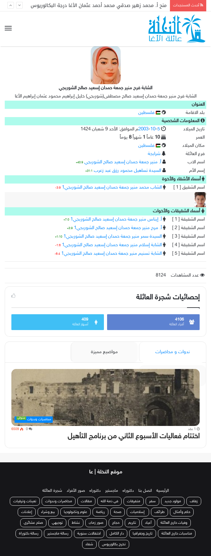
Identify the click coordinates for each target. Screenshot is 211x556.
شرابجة (154, 154)
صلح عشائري (33, 523)
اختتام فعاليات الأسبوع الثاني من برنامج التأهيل (134, 436)
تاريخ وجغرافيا (143, 533)
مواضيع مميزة (104, 352)
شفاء (89, 544)
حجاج (115, 523)
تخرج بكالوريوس (114, 544)
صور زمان (96, 523)
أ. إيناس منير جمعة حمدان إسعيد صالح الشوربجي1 (116, 219)
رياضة (100, 512)
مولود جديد (173, 501)
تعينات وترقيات (24, 501)
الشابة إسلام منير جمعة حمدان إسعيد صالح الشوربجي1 (112, 245)
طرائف (159, 512)
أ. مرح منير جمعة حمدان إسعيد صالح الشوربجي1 (118, 228)
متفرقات (133, 501)
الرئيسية (162, 490)
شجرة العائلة (52, 490)
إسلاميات (138, 512)
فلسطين (149, 113)
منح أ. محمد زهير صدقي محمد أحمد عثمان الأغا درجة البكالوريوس (99, 5)
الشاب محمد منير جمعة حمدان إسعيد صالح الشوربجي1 (112, 187)
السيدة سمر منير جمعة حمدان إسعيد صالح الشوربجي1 (112, 236)
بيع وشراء (48, 512)
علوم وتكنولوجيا (75, 512)
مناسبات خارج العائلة (176, 533)
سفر (152, 501)
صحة (117, 512)
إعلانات (26, 512)
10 (152, 129)
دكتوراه (128, 490)
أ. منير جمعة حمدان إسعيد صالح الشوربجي (122, 162)
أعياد (148, 523)
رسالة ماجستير (58, 533)
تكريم (132, 523)
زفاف (194, 501)
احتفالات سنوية (89, 533)
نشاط (76, 523)
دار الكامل (117, 533)
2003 (143, 129)
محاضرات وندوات (58, 501)
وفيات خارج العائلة (173, 523)
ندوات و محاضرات (172, 352)
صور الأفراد (76, 490)
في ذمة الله (109, 501)
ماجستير (111, 490)
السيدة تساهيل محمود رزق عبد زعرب (127, 170)
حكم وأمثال (181, 512)
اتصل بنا (145, 490)
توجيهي (57, 523)
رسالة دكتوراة (29, 533)
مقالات (86, 501)
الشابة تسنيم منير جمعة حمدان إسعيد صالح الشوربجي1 (111, 253)
